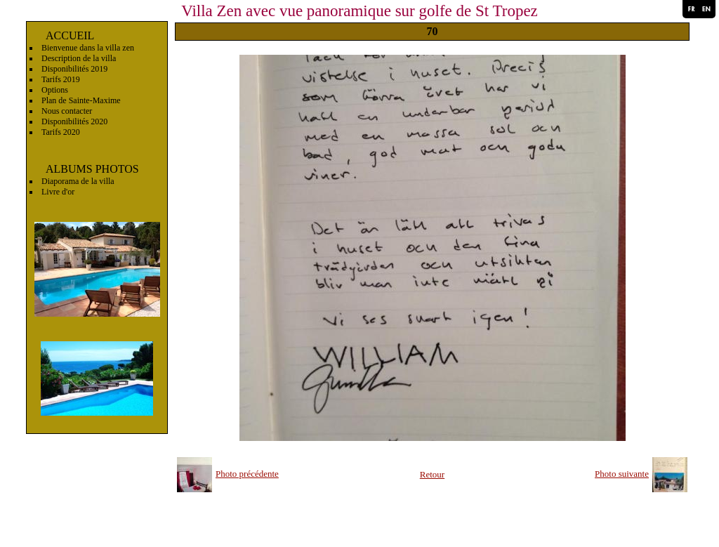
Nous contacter (66, 111)
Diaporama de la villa (77, 181)
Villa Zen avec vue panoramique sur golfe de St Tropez (359, 11)
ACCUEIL (70, 35)
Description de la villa (78, 58)
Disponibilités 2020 (74, 121)
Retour (432, 474)
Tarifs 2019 (60, 79)
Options (54, 90)
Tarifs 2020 (60, 132)
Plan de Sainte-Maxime (81, 100)
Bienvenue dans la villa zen (87, 48)
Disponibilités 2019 (74, 69)
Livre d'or (57, 192)
